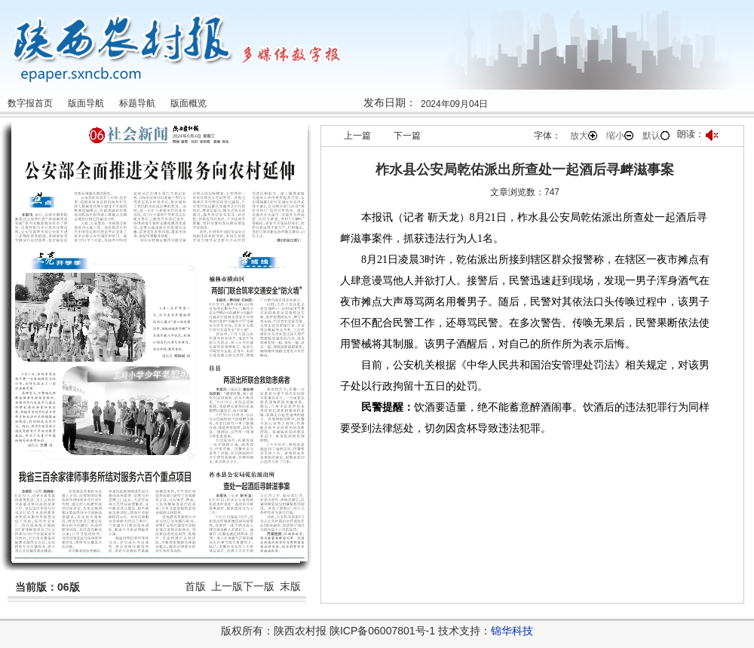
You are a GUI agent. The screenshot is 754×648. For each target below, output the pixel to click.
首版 (195, 586)
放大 (583, 135)
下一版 (258, 586)
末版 (290, 586)
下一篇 (407, 135)
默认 (656, 135)
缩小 (619, 135)
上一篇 (357, 135)
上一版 (227, 586)
